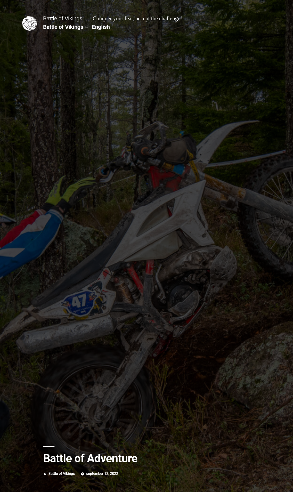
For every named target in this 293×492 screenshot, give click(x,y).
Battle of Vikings (62, 18)
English (101, 27)
